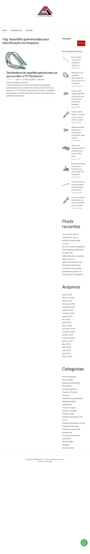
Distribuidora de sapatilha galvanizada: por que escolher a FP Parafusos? (77, 78)
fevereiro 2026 (68, 298)
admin (18, 79)
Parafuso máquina (69, 411)
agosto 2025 (67, 316)
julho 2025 (66, 319)
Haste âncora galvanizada (72, 398)
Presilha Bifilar (67, 442)
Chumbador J (67, 386)
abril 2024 (66, 353)
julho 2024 (66, 344)
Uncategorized (68, 448)
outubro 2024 (67, 335)
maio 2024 (66, 350)
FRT (51, 461)
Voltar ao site (16, 30)
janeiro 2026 (67, 301)
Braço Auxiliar (67, 380)
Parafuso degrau (68, 408)
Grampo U (66, 395)
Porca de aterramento (71, 435)
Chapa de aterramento (71, 383)
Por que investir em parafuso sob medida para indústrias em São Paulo (73, 250)
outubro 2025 (67, 310)
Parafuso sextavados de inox (73, 423)
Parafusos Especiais (70, 426)
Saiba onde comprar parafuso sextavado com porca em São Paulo (78, 151)
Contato (29, 30)
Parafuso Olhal (68, 414)
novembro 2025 (68, 307)
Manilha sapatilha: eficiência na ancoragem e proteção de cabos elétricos (78, 132)
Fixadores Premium (70, 392)
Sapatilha (41, 79)
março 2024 (67, 357)
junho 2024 (66, 347)
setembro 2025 (68, 313)
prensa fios (66, 439)
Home (4, 30)
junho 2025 (66, 322)
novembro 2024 (68, 332)
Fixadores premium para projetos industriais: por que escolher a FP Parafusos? (78, 169)
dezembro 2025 (68, 304)
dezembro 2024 (68, 329)
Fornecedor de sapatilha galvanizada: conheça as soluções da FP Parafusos (72, 271)
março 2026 (67, 295)
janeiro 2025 (67, 326)
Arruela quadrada (69, 377)
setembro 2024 (68, 338)
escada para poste (69, 389)
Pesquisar (66, 39)
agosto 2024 (67, 341)
